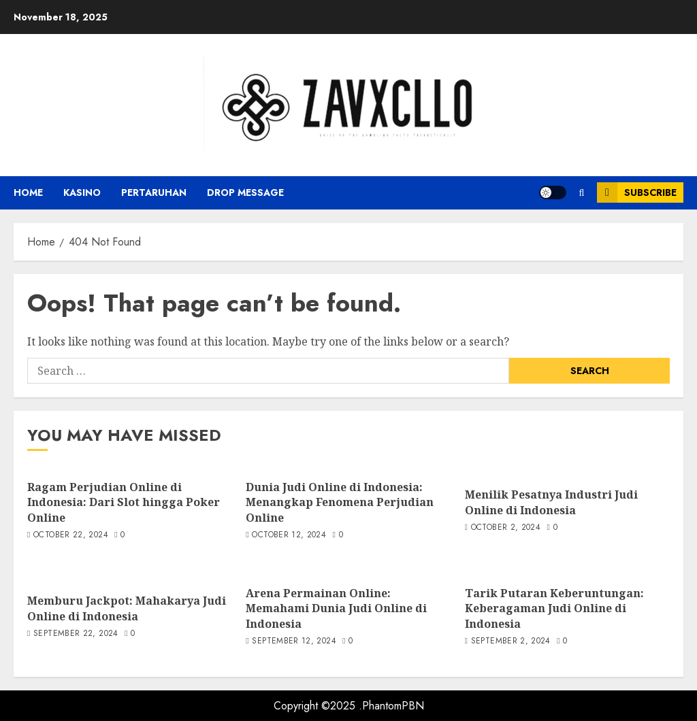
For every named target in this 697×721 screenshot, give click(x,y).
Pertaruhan (154, 192)
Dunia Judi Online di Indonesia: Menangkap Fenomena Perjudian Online (340, 502)
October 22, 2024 (70, 535)
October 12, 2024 (289, 535)
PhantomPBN (393, 706)
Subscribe (637, 192)
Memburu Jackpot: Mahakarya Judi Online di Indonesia (126, 608)
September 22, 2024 (75, 633)
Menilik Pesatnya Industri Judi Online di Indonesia (551, 502)
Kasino (82, 192)
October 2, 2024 (505, 527)
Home (28, 192)
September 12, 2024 (294, 641)
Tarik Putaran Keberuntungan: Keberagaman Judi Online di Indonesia (554, 608)
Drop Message (245, 192)
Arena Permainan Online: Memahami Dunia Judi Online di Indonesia (336, 608)
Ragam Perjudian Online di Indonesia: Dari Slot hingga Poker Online (123, 502)
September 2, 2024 (511, 641)
